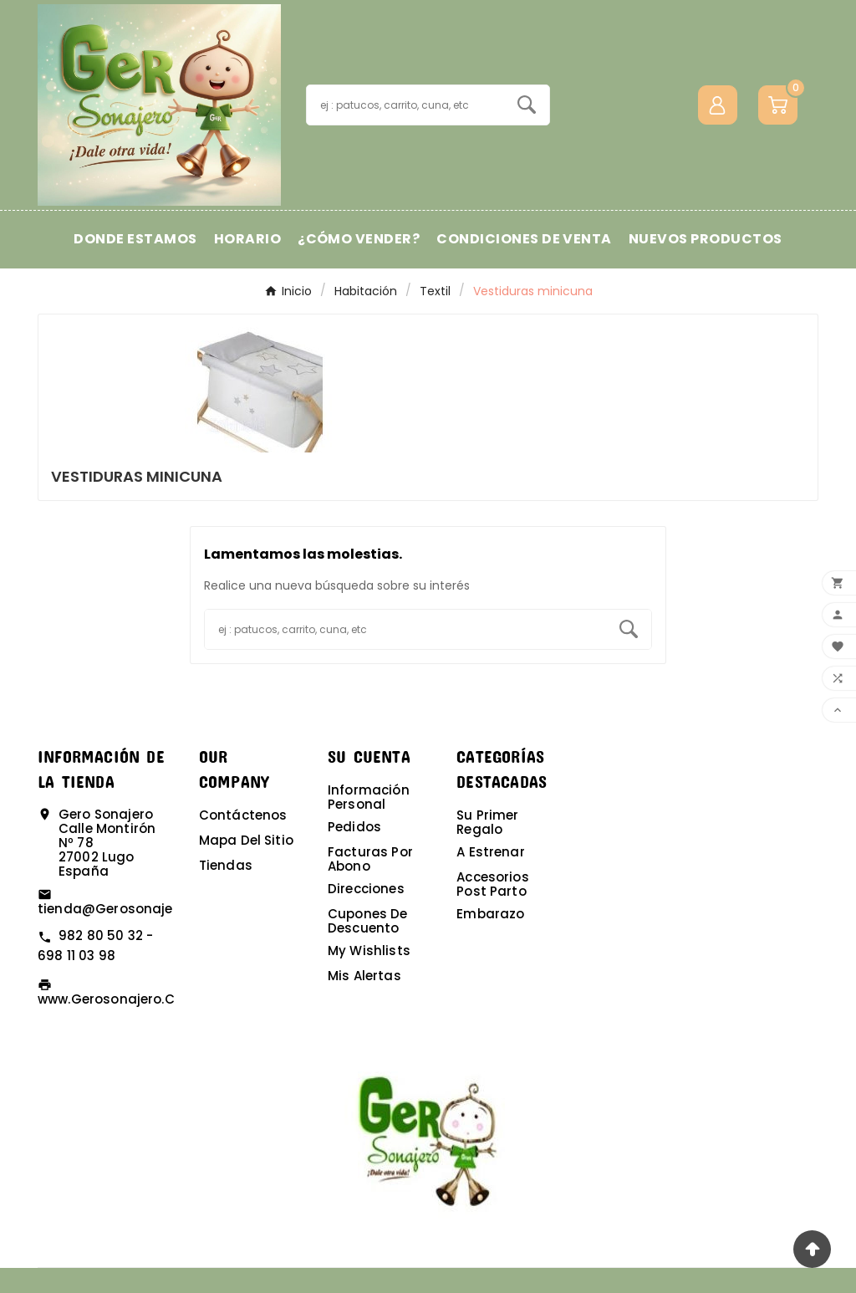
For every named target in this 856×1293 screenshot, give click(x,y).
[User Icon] (717, 105)
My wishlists (369, 950)
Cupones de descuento (368, 921)
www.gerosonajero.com (117, 999)
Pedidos (354, 827)
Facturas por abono (370, 859)
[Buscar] (405, 105)
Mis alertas (364, 975)
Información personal (369, 797)
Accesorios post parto (492, 884)
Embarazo (490, 914)
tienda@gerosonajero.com (129, 908)
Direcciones (366, 889)
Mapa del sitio (246, 840)
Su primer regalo (487, 822)
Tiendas (225, 865)
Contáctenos (243, 815)
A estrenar (490, 852)
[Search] (526, 104)
